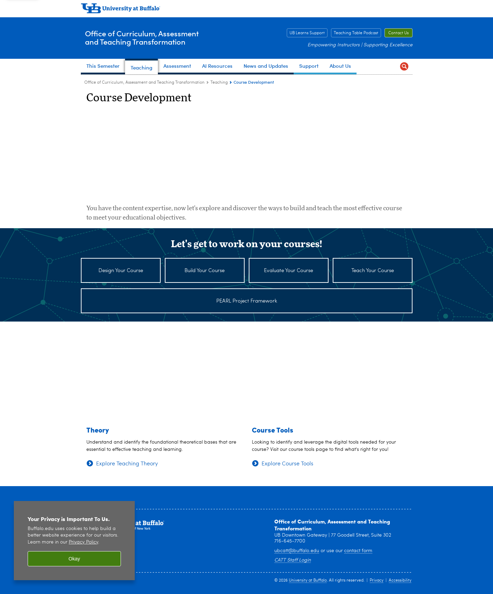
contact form (358, 550)
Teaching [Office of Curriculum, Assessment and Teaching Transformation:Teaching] (219, 83)
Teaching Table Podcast (356, 33)
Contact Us (398, 33)
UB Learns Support (307, 33)
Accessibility (400, 580)
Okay (74, 558)
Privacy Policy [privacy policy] (83, 542)
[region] (74, 540)
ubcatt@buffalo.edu (296, 550)
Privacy (376, 580)
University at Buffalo (308, 580)
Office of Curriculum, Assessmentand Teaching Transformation (158, 37)
